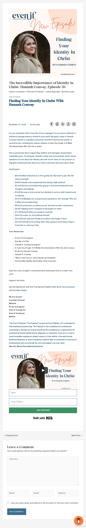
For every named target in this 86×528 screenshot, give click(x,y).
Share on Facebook (51, 124)
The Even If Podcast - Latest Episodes (43, 92)
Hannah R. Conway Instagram (27, 245)
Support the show (74, 124)
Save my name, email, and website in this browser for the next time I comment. (45, 503)
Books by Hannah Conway (26, 251)
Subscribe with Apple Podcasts (57, 124)
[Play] (43, 370)
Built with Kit (43, 418)
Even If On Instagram (24, 238)
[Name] (43, 392)
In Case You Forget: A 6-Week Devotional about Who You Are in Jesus (44, 248)
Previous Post (10, 436)
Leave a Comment (17, 92)
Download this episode (68, 124)
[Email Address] (43, 401)
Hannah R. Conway (23, 255)
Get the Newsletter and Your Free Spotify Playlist (30, 287)
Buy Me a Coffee (22, 241)
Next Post (77, 436)
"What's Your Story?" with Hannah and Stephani (35, 258)
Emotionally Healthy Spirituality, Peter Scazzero (35, 261)
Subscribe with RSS (62, 124)
